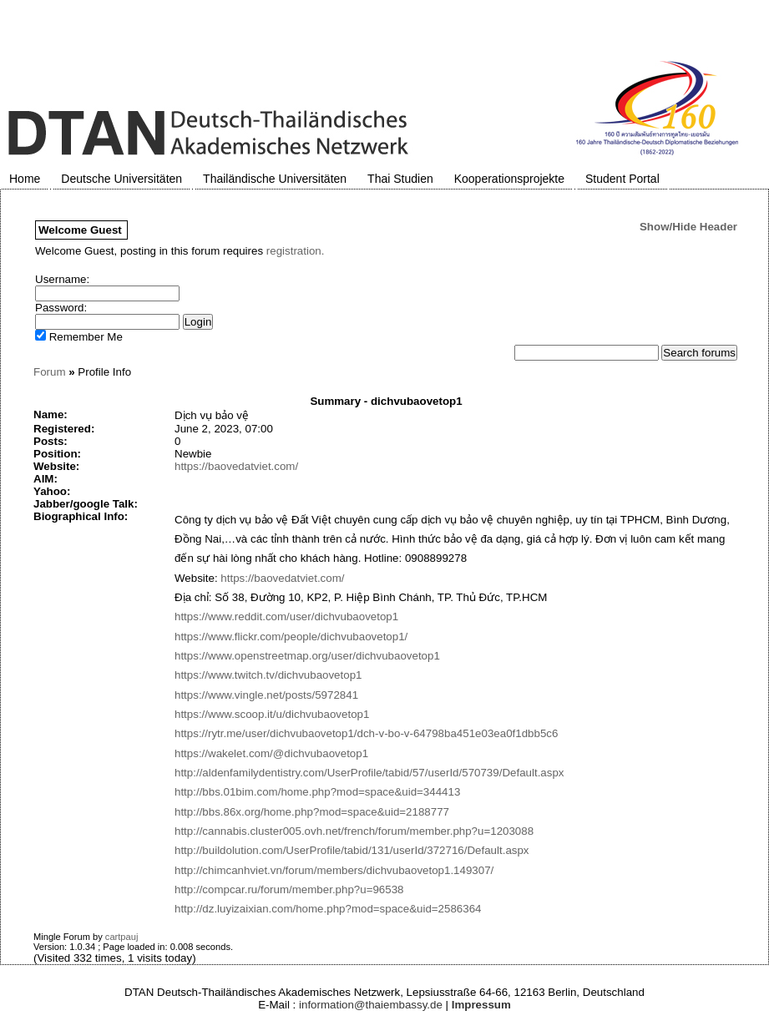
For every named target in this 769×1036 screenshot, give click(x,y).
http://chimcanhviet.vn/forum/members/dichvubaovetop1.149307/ (334, 870)
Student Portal (622, 178)
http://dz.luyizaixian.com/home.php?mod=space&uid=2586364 (328, 908)
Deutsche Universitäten (121, 178)
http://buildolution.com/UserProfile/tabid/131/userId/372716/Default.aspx (352, 850)
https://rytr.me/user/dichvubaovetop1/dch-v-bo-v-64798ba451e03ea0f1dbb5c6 (366, 733)
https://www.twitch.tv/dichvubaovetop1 (268, 675)
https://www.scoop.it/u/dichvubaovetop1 (272, 714)
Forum (49, 372)
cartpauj (122, 937)
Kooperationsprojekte (509, 178)
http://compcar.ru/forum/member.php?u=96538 (289, 889)
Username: (62, 279)
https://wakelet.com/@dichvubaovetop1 (271, 753)
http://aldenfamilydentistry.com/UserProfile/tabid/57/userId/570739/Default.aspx (369, 772)
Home (24, 178)
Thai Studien (400, 178)
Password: (61, 307)
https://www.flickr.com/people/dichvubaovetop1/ (291, 636)
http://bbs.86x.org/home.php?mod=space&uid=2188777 (312, 812)
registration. (295, 251)
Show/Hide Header (688, 226)
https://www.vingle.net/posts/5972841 (266, 695)
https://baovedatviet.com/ (236, 466)
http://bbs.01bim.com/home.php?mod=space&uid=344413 (317, 792)
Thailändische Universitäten (275, 178)
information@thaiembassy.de (371, 1004)
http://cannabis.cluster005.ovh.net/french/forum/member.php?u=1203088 (354, 831)
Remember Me (79, 337)
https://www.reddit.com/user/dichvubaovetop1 (286, 616)
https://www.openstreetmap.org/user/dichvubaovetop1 (307, 655)
